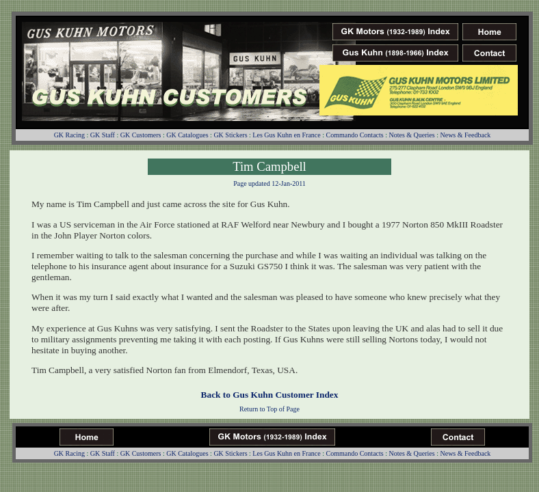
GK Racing (69, 135)
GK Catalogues (187, 135)
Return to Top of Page (269, 409)
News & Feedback (465, 135)
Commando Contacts (355, 135)
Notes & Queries (411, 135)
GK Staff (102, 135)
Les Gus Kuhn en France (286, 135)
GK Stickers (230, 135)
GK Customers (140, 135)
